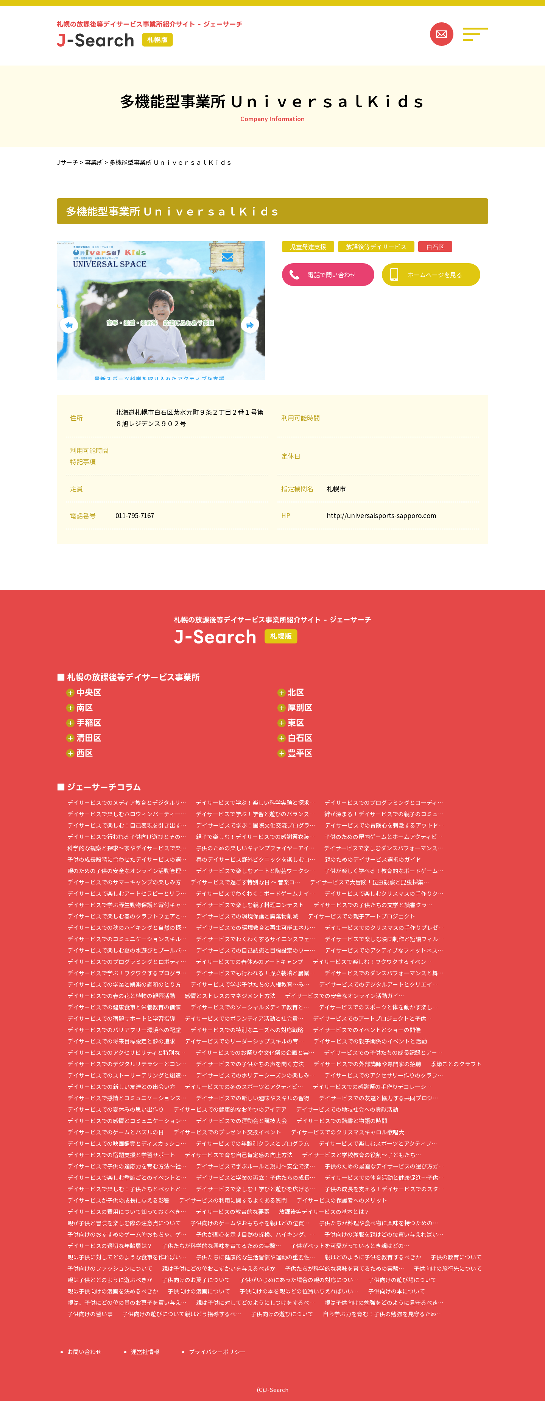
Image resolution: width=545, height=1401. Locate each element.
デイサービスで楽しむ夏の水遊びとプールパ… (127, 950)
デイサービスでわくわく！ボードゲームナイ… (255, 893)
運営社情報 (145, 1352)
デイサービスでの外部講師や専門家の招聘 (367, 1064)
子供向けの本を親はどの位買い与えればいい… (299, 1291)
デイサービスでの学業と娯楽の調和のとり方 (124, 984)
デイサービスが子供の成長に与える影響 (118, 1200)
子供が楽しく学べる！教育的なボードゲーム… (384, 871)
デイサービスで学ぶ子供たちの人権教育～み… (250, 984)
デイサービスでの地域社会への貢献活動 (347, 1109)
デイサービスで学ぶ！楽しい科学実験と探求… (255, 802)
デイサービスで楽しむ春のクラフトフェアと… (127, 916)
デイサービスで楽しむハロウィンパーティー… (126, 814)
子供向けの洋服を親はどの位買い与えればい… (384, 1234)
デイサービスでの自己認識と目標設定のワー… (255, 950)
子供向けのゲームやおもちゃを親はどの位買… (250, 1223)
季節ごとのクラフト (456, 1064)
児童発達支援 (308, 246)
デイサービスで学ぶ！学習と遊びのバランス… (255, 814)
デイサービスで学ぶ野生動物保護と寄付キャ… (127, 905)
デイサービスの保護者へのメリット (341, 1200)
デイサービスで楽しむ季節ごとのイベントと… (127, 1177)
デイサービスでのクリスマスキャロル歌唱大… (350, 1132)
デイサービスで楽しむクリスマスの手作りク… (384, 893)
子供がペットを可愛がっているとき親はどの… (350, 1245)
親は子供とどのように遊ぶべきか (110, 1280)
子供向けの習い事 (90, 1314)
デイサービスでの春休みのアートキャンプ (249, 961)
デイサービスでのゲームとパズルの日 (115, 1132)
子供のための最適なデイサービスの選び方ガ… (384, 1166)
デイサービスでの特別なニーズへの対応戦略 (247, 1030)
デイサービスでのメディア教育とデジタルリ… (126, 802)
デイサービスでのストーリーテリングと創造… (127, 1075)
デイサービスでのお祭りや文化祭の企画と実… (255, 1052)
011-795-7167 (134, 515)
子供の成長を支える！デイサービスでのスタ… (384, 1189)
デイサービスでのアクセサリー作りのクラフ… (383, 1075)
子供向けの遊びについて (282, 1314)
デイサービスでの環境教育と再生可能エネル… (255, 927)
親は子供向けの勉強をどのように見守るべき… (384, 1302)
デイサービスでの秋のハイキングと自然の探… (127, 927)
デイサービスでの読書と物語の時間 (341, 1121)
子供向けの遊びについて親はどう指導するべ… (181, 1314)
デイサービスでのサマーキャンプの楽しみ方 (124, 882)
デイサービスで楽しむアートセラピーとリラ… (126, 893)
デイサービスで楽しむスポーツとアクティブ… (378, 1143)
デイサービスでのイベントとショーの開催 (367, 1030)
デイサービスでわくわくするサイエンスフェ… (255, 939)
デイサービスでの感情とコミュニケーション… (127, 1121)
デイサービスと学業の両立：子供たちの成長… (255, 1177)
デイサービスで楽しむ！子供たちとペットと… (127, 1189)
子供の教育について (456, 1257)
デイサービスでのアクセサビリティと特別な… (126, 1052)
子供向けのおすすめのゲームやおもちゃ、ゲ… (127, 1234)
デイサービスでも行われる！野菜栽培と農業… (255, 973)
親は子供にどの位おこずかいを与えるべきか (219, 1268)
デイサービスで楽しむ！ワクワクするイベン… (372, 961)
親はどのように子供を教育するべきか (373, 1257)
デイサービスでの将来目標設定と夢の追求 (121, 1041)
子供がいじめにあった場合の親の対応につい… (299, 1280)
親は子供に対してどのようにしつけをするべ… (255, 1302)
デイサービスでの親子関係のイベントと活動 (370, 1041)
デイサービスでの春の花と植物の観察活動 (121, 996)
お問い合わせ (84, 1352)
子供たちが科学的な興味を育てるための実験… (221, 1245)
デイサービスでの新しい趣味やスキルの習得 (253, 1098)
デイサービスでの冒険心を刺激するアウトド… (384, 825)
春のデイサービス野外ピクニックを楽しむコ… (255, 859)
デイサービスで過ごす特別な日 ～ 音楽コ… (245, 882)
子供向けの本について (396, 1291)
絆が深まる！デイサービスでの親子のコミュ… (384, 814)
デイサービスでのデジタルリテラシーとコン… (127, 1064)
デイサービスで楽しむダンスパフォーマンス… (383, 848)
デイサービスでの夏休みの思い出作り (115, 1109)
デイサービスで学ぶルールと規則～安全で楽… (255, 1166)
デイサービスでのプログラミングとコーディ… (383, 802)
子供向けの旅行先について (448, 1268)
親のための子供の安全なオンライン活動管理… (127, 871)
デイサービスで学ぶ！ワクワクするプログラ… (127, 973)
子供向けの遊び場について (402, 1280)
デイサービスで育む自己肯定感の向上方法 (239, 1155)
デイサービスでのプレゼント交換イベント (227, 1132)
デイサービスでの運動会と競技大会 (241, 1121)
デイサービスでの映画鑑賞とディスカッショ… (126, 1143)
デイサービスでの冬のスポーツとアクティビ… (244, 1086)
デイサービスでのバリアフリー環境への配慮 (124, 1030)
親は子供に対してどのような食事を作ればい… (127, 1257)
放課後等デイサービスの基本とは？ (324, 1211)
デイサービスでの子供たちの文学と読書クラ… (373, 905)
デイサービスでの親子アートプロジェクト (361, 916)
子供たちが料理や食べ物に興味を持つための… (378, 1223)
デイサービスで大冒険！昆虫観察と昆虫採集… (369, 882)
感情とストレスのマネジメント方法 (230, 996)
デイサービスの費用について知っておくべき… (126, 1211)
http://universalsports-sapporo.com (381, 515)
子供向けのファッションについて (110, 1268)
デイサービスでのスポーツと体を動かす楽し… (378, 1007)
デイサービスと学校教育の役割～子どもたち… (361, 1155)
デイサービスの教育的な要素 (232, 1211)
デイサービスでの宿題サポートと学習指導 (121, 1018)
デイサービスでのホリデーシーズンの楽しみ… (255, 1075)
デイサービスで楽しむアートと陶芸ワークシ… (255, 871)
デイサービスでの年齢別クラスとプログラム (252, 1143)
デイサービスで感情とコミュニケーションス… (127, 1098)
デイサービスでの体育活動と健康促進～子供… (384, 1177)
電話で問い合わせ (332, 274)
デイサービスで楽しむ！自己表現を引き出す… (127, 825)
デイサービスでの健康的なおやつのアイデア (230, 1109)
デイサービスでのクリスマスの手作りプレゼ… (384, 927)
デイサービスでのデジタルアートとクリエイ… (378, 984)
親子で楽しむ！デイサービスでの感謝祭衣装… (255, 836)
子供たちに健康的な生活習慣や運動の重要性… (255, 1257)
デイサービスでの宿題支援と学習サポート (121, 1155)
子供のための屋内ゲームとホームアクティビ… (383, 836)
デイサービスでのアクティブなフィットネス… (384, 950)
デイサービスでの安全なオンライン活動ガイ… (344, 996)
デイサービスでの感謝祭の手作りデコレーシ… (372, 1086)
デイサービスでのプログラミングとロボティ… (126, 961)
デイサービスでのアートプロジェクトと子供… (372, 1018)
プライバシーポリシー (217, 1352)
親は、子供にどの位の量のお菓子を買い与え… (127, 1302)
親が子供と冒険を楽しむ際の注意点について (124, 1223)
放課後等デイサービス (376, 246)
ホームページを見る (435, 274)
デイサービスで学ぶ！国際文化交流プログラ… (255, 825)
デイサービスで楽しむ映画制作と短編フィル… (384, 939)
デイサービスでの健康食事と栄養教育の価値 (124, 1007)
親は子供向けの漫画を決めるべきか (112, 1291)
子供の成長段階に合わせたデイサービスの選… (127, 859)
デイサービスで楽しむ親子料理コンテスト (250, 905)
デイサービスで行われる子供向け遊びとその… (126, 836)
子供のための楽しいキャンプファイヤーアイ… (255, 848)
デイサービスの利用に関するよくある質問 (233, 1200)
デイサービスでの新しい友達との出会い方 (121, 1086)
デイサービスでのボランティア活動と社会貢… (244, 1018)
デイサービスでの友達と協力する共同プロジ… (378, 1098)
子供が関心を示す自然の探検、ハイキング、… (255, 1234)
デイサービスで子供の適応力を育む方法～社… (127, 1166)
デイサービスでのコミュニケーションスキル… (127, 939)
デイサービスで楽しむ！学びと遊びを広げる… (255, 1189)
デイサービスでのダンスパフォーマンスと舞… (384, 973)
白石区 (435, 246)
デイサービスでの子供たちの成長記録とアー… (383, 1052)
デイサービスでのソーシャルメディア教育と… (249, 1007)
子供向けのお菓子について (196, 1280)
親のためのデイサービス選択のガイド (373, 859)
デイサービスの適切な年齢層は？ (110, 1245)
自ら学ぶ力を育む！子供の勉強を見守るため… (382, 1314)
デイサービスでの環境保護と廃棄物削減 (247, 916)
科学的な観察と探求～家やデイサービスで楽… (127, 848)
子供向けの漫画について (199, 1291)
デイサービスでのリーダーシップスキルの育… (244, 1041)
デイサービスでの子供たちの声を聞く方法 (250, 1064)
